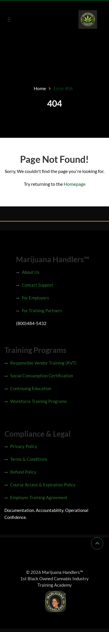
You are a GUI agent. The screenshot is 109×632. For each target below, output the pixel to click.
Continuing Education (30, 388)
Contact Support (37, 285)
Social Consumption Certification (41, 375)
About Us (31, 272)
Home (40, 88)
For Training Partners (42, 310)
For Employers (35, 297)
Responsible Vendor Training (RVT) (43, 362)
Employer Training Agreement (38, 497)
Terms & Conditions (28, 459)
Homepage (74, 184)
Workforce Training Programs (38, 401)
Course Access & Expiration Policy (43, 484)
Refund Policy (23, 471)
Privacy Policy (23, 446)
